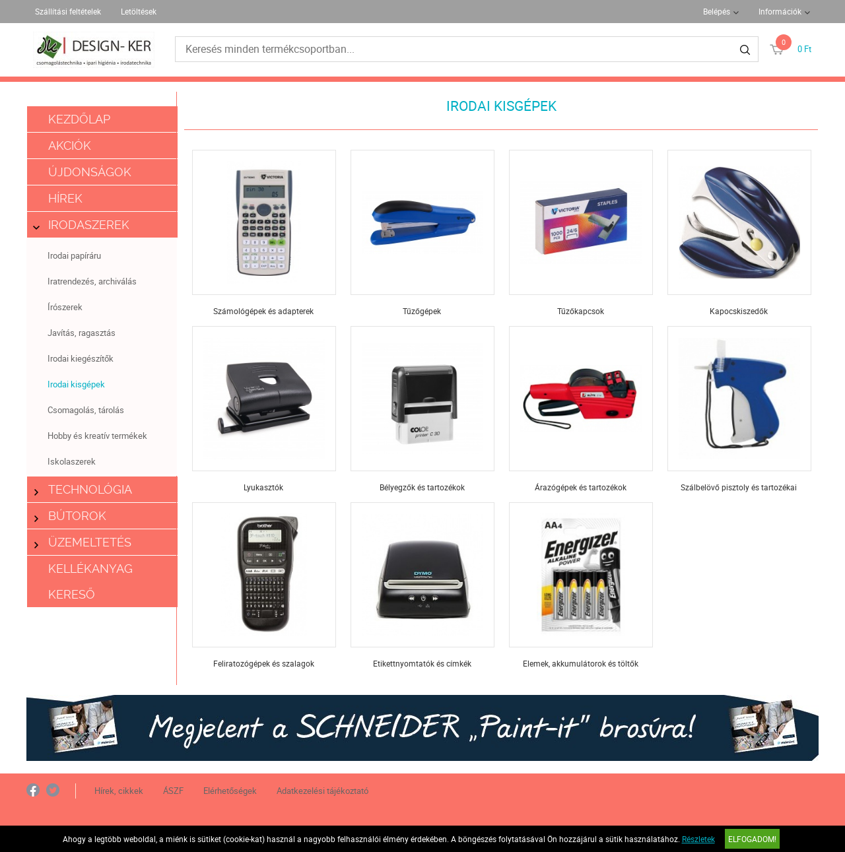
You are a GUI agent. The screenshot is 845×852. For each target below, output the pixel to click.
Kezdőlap (79, 119)
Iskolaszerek (72, 461)
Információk (780, 11)
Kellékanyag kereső (90, 581)
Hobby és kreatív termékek (97, 436)
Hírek (65, 198)
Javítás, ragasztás (82, 333)
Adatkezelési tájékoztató (322, 791)
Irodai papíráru (74, 255)
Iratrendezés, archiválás (92, 281)
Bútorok (70, 516)
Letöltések (138, 11)
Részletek (698, 839)
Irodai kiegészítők (81, 358)
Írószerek (65, 307)
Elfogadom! (752, 839)
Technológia (83, 489)
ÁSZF (173, 791)
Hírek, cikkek (118, 791)
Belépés (716, 11)
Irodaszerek (81, 225)
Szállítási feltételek (68, 11)
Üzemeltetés (82, 542)
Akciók (69, 145)
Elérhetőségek (230, 791)
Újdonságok (89, 172)
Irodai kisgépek (76, 384)
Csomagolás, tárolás (86, 410)
